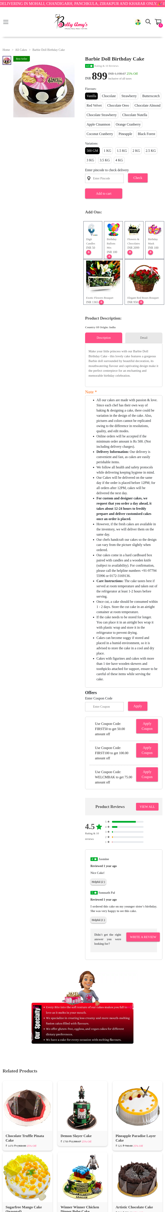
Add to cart (103, 193)
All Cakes (21, 49)
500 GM (92, 150)
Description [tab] (104, 337)
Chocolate (109, 96)
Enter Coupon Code (98, 698)
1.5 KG (122, 150)
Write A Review (143, 937)
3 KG (90, 160)
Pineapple (125, 134)
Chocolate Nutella (134, 115)
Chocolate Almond (147, 105)
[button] (137, 21)
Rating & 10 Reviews (102, 65)
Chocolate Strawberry (102, 115)
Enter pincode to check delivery (107, 170)
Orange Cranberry (128, 124)
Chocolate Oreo (118, 105)
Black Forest (146, 134)
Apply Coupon (147, 726)
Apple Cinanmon (98, 124)
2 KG (136, 150)
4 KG (119, 160)
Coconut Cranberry (100, 134)
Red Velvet (94, 105)
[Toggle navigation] (6, 22)
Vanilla (91, 96)
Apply (137, 706)
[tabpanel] (124, 363)
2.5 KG (151, 150)
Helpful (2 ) (98, 881)
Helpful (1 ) (98, 919)
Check (137, 178)
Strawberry (129, 96)
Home (6, 49)
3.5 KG (105, 160)
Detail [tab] (143, 337)
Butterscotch (151, 96)
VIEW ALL (147, 806)
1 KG (107, 150)
